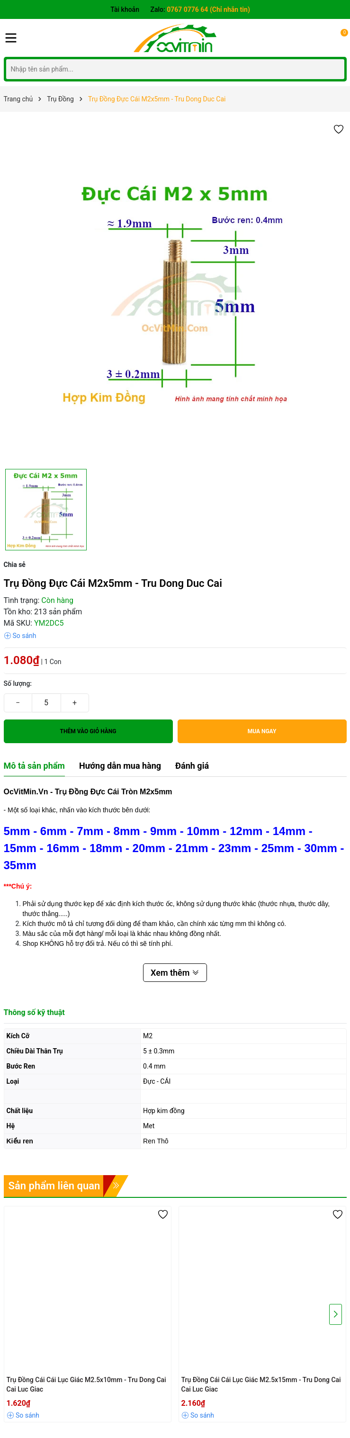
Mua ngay (262, 731)
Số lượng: (18, 683)
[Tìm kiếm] (334, 69)
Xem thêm (175, 973)
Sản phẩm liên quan (54, 1186)
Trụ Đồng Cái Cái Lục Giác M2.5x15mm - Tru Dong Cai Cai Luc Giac (261, 1384)
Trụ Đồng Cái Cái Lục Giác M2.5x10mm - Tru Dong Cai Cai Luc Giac (86, 1384)
